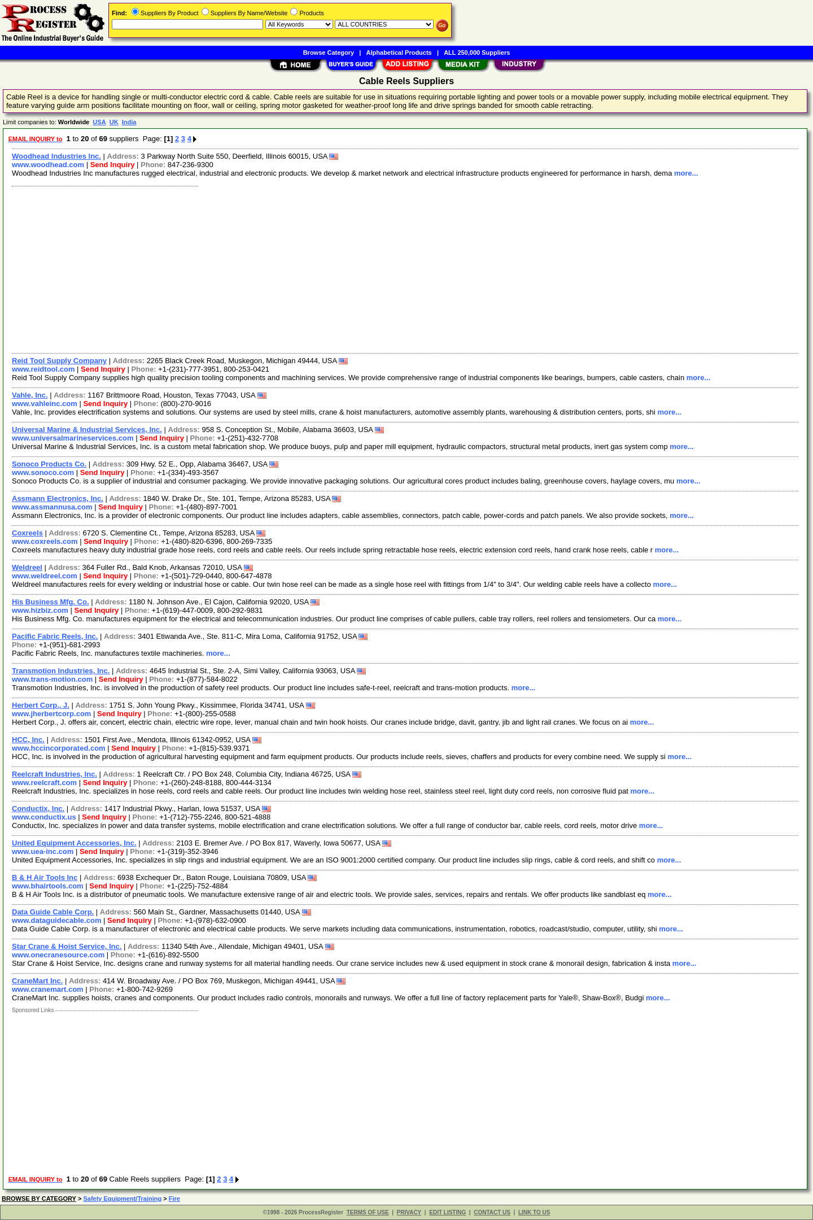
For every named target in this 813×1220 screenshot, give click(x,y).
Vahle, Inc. (30, 395)
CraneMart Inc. (37, 981)
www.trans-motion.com (52, 679)
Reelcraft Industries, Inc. (54, 774)
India (129, 122)
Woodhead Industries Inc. (56, 156)
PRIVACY (409, 1212)
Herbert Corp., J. (40, 705)
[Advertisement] (346, 268)
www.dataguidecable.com (56, 920)
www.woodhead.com (48, 164)
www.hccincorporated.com (59, 748)
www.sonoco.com (43, 472)
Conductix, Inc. (38, 808)
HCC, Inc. (28, 739)
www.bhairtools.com (48, 886)
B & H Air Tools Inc (44, 877)
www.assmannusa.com (52, 507)
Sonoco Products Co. (49, 464)
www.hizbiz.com (40, 610)
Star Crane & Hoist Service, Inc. (66, 946)
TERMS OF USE (368, 1212)
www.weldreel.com (44, 576)
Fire (174, 1198)
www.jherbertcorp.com (51, 713)
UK (114, 122)
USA (99, 122)
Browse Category (328, 52)
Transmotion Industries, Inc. (61, 670)
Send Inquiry (112, 164)
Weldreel (27, 567)
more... (686, 173)
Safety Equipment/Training (122, 1198)
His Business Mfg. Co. (50, 602)
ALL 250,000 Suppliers (477, 52)
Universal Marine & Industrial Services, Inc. (87, 429)
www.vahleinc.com (44, 403)
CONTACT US (492, 1212)
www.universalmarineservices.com (73, 438)
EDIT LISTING (447, 1212)
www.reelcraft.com (44, 782)
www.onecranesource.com (58, 955)
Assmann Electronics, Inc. (57, 498)
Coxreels (27, 533)
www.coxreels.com (45, 541)
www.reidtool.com (43, 369)
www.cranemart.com (48, 989)
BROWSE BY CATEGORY (39, 1198)
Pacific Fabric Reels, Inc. (55, 636)
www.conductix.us (44, 817)
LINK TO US (534, 1212)
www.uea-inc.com (42, 851)
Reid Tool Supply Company (59, 360)
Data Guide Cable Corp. (53, 912)
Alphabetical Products (399, 52)
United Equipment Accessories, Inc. (74, 843)
